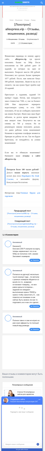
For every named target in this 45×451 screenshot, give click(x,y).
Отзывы (21, 39)
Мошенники (13, 39)
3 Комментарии (26, 43)
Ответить (36, 260)
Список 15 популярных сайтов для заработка (26, 393)
